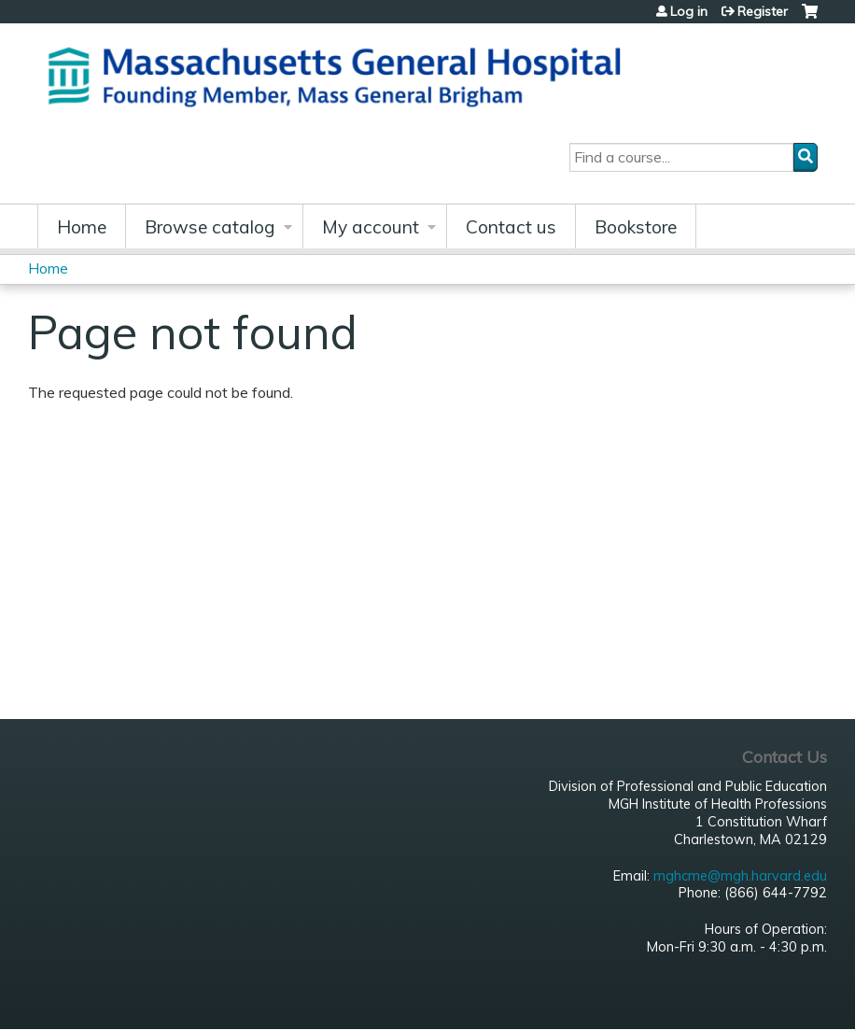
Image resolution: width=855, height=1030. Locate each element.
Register (762, 11)
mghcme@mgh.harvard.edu (740, 876)
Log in (689, 11)
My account (370, 227)
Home (81, 227)
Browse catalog (210, 227)
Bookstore (636, 227)
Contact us (511, 227)
